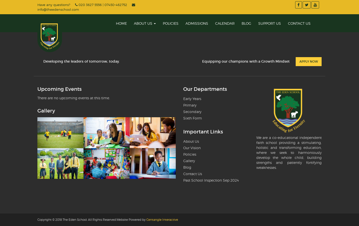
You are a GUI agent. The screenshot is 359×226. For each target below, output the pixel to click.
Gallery (189, 161)
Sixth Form (192, 118)
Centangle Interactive (162, 220)
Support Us (269, 23)
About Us (145, 23)
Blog (246, 23)
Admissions (196, 23)
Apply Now (308, 61)
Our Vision (192, 148)
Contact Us (299, 23)
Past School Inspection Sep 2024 (211, 180)
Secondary (192, 112)
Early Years (192, 99)
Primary (189, 105)
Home (121, 23)
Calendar (225, 23)
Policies (171, 23)
